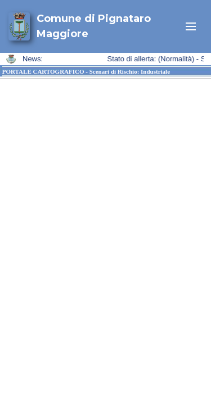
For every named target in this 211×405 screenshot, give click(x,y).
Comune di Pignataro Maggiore (94, 26)
